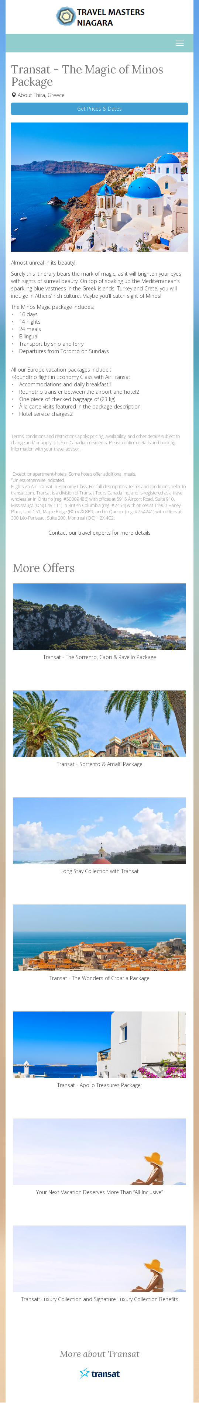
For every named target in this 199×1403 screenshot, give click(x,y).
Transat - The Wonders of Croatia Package (99, 943)
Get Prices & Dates (99, 108)
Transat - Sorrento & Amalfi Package (99, 729)
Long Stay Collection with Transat (99, 836)
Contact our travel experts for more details (99, 532)
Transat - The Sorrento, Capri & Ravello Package (99, 622)
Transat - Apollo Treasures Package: (99, 1050)
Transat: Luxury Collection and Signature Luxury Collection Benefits (99, 1264)
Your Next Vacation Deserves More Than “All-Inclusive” (99, 1157)
